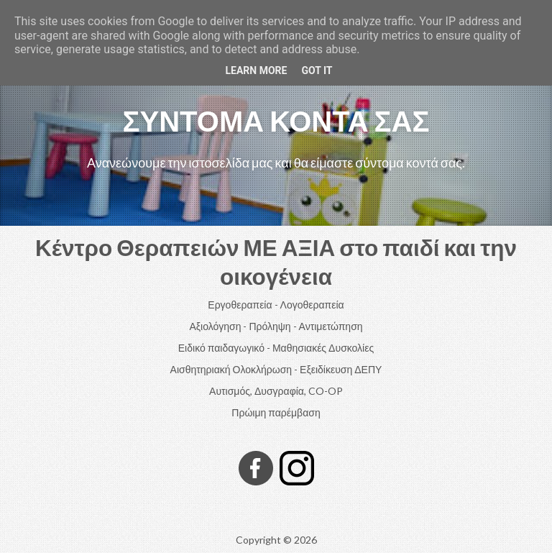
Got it (316, 70)
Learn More (256, 70)
